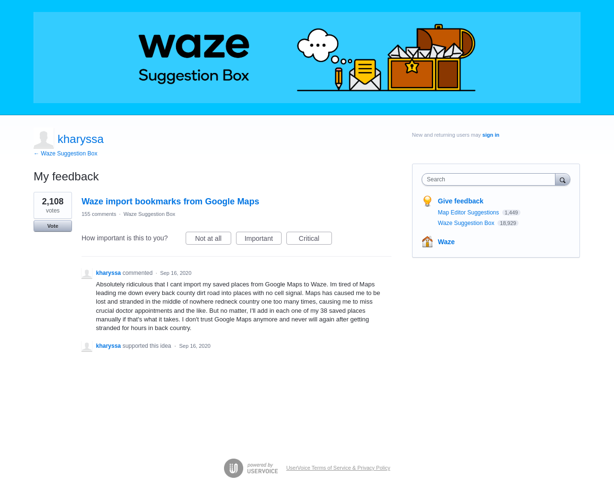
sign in (491, 135)
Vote (52, 226)
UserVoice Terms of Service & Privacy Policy (338, 468)
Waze (446, 242)
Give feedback (461, 201)
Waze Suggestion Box (149, 214)
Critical (315, 240)
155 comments (99, 214)
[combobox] (490, 179)
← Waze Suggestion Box (65, 153)
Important (263, 240)
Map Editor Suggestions (469, 212)
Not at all (213, 240)
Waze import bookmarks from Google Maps (170, 201)
